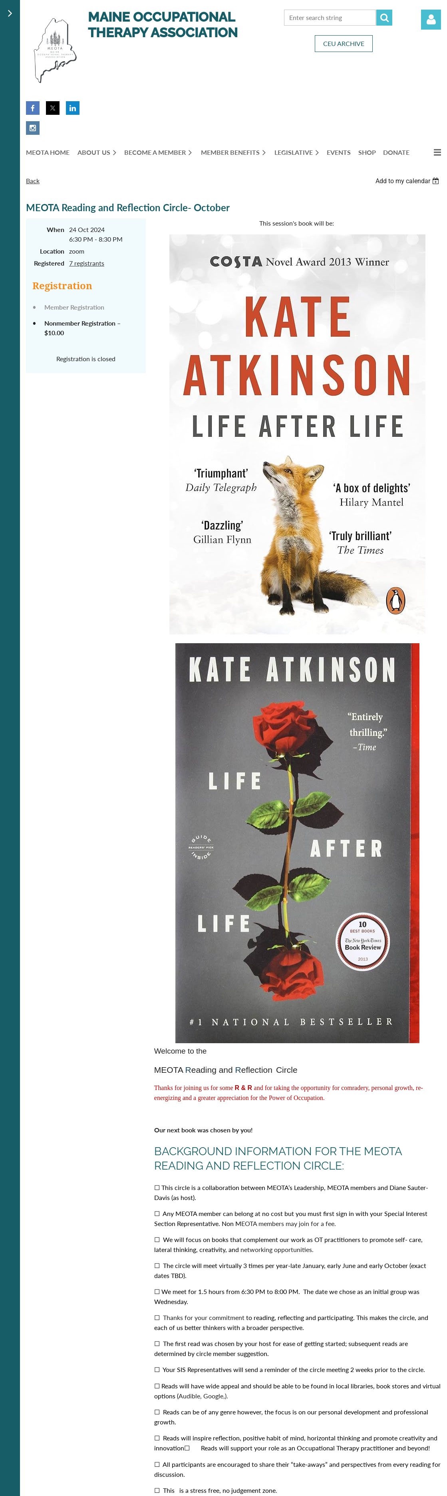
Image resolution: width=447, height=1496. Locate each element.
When (55, 229)
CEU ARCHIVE (343, 43)
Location (52, 251)
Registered (49, 263)
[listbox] (408, 181)
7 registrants (86, 263)
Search (384, 18)
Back (33, 180)
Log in (431, 20)
